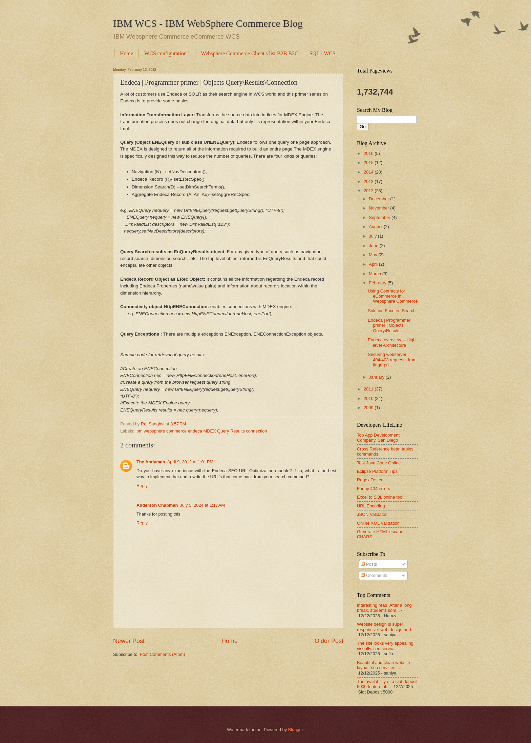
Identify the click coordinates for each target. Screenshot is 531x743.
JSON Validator (372, 514)
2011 (369, 388)
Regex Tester (370, 479)
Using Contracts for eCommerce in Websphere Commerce (393, 296)
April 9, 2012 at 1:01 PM (190, 461)
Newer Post (129, 641)
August (376, 226)
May (373, 254)
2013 (369, 181)
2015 (369, 162)
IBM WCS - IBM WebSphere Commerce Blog (208, 23)
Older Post (329, 641)
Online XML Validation (378, 523)
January (377, 377)
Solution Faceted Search (392, 310)
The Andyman (150, 461)
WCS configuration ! (167, 53)
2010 (369, 398)
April (374, 264)
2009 (369, 407)
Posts (369, 564)
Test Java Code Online (379, 462)
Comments (374, 575)
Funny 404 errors (373, 488)
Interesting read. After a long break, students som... (384, 608)
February (378, 282)
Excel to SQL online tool (380, 497)
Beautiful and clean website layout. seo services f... (383, 665)
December (379, 198)
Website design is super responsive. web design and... (386, 627)
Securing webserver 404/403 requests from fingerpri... (392, 359)
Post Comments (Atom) (162, 654)
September (380, 217)
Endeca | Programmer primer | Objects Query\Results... (389, 325)
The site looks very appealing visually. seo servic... (385, 646)
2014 (369, 172)
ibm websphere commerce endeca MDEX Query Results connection (201, 431)
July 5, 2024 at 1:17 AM (202, 505)
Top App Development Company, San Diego (378, 438)
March (375, 273)
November (379, 207)
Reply (142, 485)
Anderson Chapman (157, 505)
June (374, 245)
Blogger (295, 729)
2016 (369, 153)
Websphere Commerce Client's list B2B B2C (249, 53)
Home (126, 53)
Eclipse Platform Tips (377, 471)
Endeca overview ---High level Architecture (392, 342)
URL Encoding (371, 505)
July (373, 236)
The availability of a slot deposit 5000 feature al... (387, 684)
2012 (369, 190)
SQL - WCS (323, 53)
